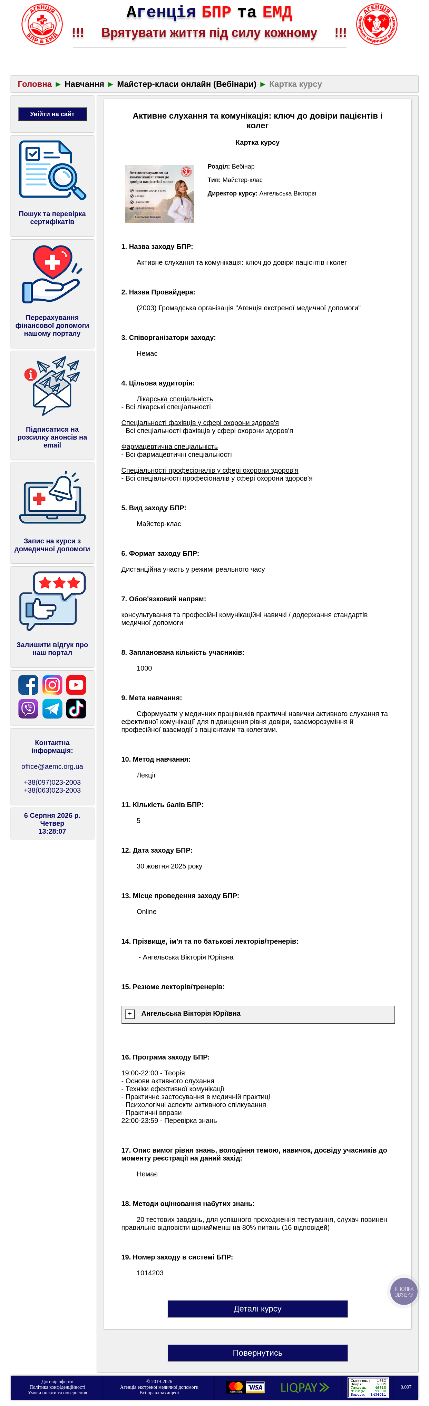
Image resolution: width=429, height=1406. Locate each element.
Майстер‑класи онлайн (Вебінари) (186, 84)
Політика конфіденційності (57, 1387)
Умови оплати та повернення (57, 1392)
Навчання (84, 84)
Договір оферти (57, 1381)
